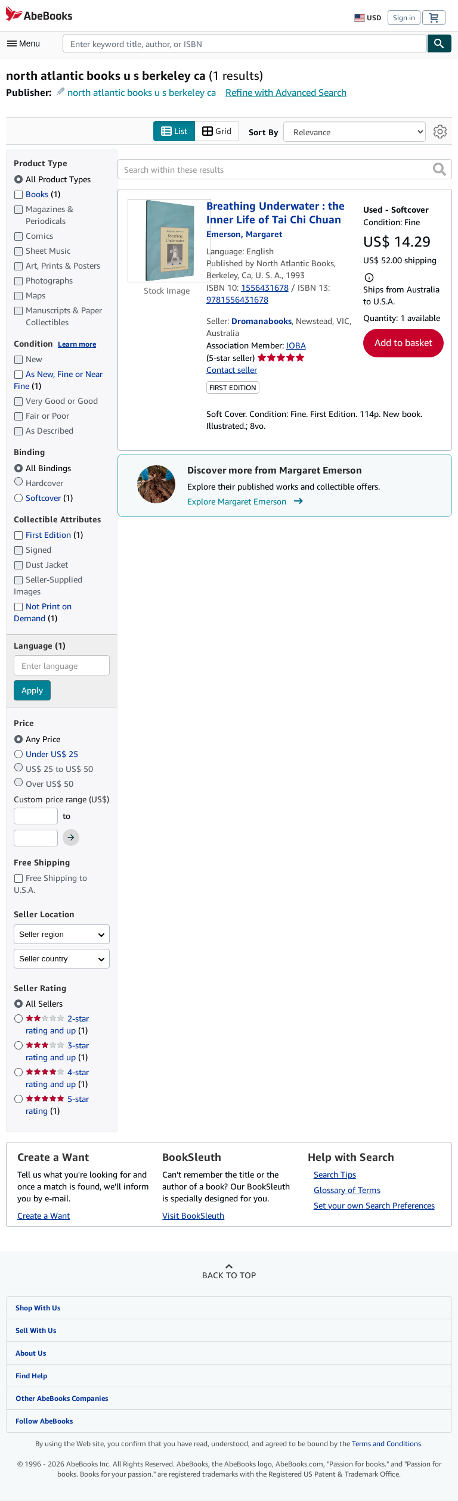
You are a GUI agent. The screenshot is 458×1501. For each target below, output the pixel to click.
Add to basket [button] (403, 343)
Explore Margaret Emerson (246, 501)
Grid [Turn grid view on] (216, 131)
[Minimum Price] (36, 816)
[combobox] (245, 43)
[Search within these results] (284, 170)
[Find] (439, 43)
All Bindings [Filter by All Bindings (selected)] (43, 468)
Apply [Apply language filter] (32, 691)
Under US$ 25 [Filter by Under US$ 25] (47, 754)
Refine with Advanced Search (285, 92)
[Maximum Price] (36, 838)
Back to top (229, 1275)
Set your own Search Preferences (374, 1205)
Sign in (404, 17)
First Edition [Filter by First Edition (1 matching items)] (48, 535)
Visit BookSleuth (193, 1215)
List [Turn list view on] (174, 131)
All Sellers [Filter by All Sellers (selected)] (45, 1004)
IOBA (296, 345)
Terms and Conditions (386, 1444)
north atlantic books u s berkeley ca (141, 92)
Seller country (43, 958)
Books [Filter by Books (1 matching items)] (37, 193)
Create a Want (43, 1215)
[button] (439, 169)
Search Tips (335, 1174)
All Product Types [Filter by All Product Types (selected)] (53, 179)
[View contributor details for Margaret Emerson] (244, 234)
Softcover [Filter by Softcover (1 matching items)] (43, 498)
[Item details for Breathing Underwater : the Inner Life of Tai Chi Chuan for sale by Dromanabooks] (167, 241)
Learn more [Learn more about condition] (77, 344)
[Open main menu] (26, 43)
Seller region (41, 934)
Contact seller (231, 370)
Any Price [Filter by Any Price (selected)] (38, 739)
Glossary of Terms (347, 1190)
